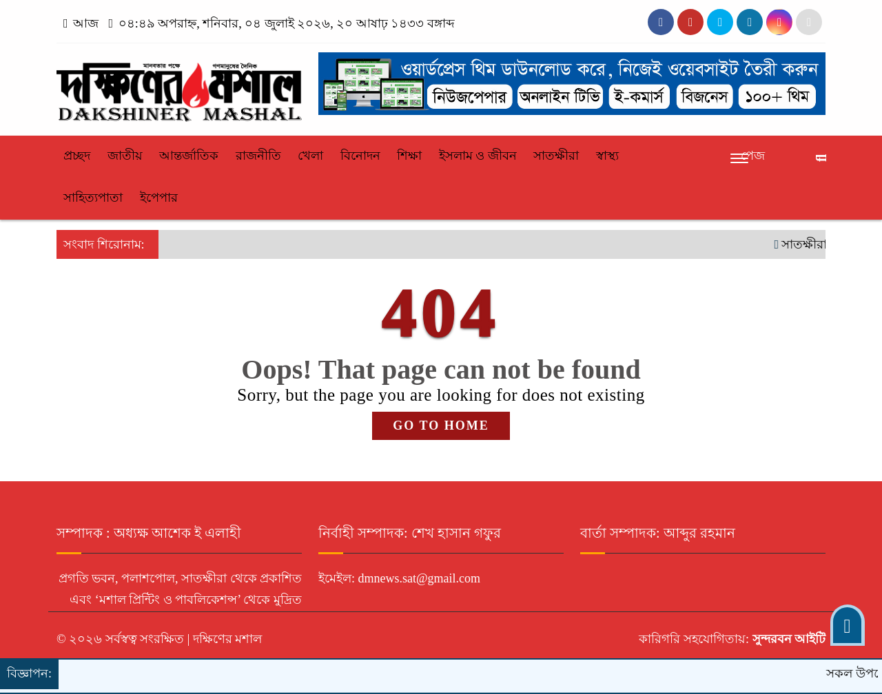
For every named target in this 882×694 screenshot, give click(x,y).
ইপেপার (159, 197)
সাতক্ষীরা (556, 155)
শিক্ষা (409, 155)
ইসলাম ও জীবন (478, 155)
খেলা (310, 155)
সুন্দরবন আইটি (787, 639)
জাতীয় (125, 155)
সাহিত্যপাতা (93, 197)
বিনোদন (360, 155)
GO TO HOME (441, 425)
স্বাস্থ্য (607, 155)
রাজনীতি (258, 155)
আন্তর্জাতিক (188, 155)
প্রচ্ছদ (76, 155)
